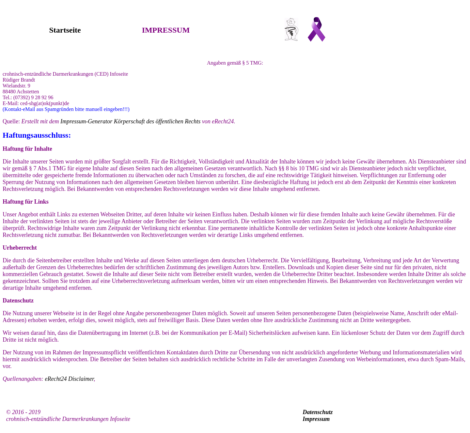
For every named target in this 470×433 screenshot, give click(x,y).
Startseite (65, 30)
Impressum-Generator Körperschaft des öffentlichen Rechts (130, 121)
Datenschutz (318, 412)
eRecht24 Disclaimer (69, 379)
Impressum (316, 419)
